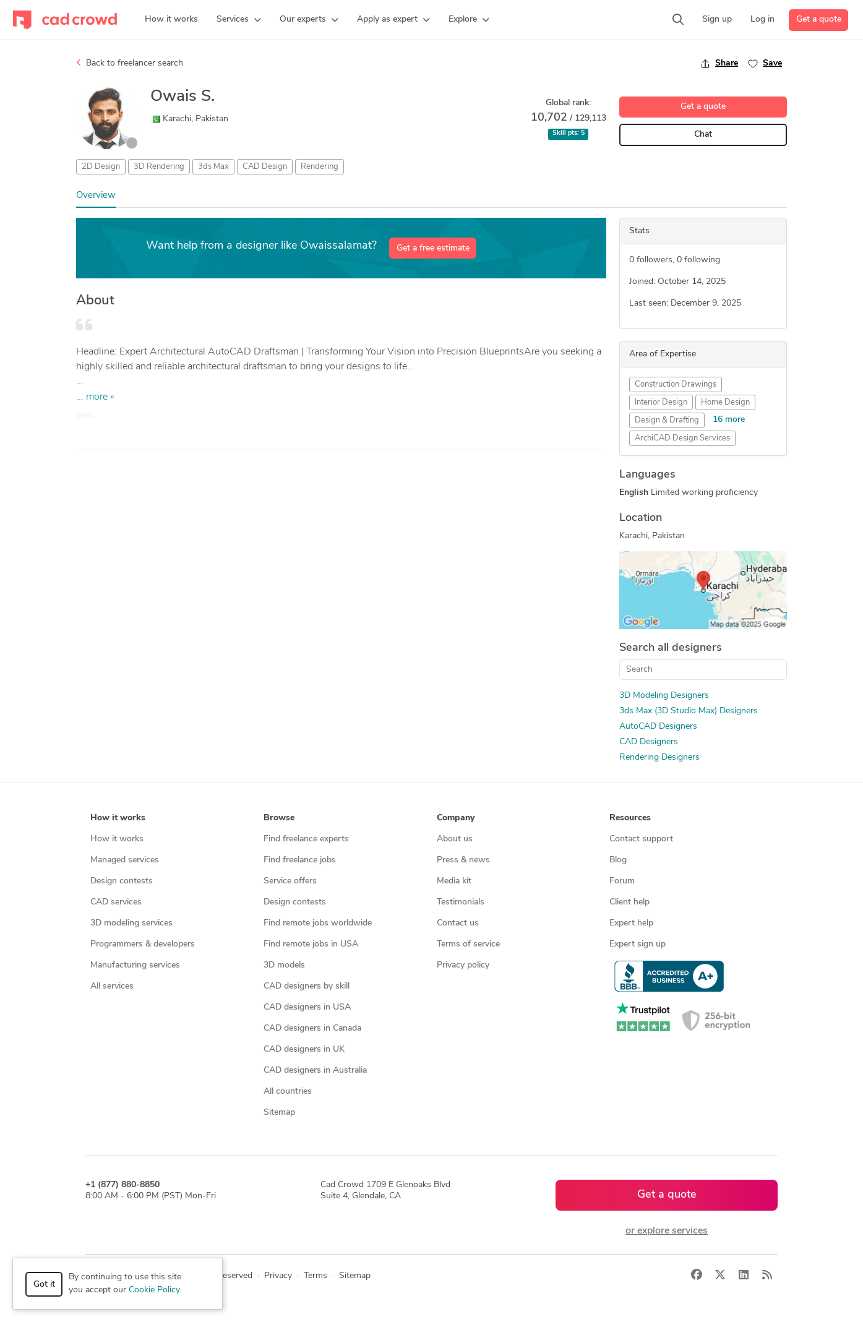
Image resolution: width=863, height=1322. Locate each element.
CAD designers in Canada (312, 1028)
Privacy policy (463, 965)
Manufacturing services (135, 965)
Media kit (454, 881)
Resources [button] (630, 818)
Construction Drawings (675, 384)
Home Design (725, 402)
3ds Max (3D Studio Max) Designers (688, 711)
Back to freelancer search (129, 63)
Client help (629, 902)
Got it (44, 1284)
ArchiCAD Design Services (682, 438)
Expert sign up (637, 944)
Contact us (458, 923)
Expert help (631, 923)
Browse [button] (279, 818)
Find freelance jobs (300, 860)
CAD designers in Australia (315, 1070)
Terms (315, 1276)
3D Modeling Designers (664, 695)
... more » (95, 397)
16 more (729, 419)
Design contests (121, 881)
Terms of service (468, 944)
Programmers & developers (142, 944)
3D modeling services (131, 923)
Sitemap (279, 1112)
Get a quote (818, 19)
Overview (96, 195)
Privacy (278, 1276)
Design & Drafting (667, 420)
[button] (238, 20)
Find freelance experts (306, 839)
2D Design (101, 167)
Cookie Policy (154, 1290)
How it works (117, 839)
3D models (284, 965)
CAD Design (265, 167)
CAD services (116, 902)
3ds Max (213, 167)
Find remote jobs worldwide (318, 923)
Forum (622, 881)
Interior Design (661, 402)
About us (455, 839)
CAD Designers (648, 742)
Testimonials (460, 902)
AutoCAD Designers (658, 726)
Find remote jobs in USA (311, 944)
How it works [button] (117, 818)
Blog (618, 860)
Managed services (124, 860)
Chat (703, 134)
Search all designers (670, 648)
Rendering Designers (659, 757)
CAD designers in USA (307, 1007)
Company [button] (455, 818)
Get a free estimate (433, 248)
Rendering (319, 167)
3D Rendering (159, 167)
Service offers (290, 881)
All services (112, 986)
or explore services (666, 1231)
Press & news (463, 860)
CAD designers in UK (304, 1049)
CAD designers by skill (307, 986)
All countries (288, 1091)
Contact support (641, 839)
